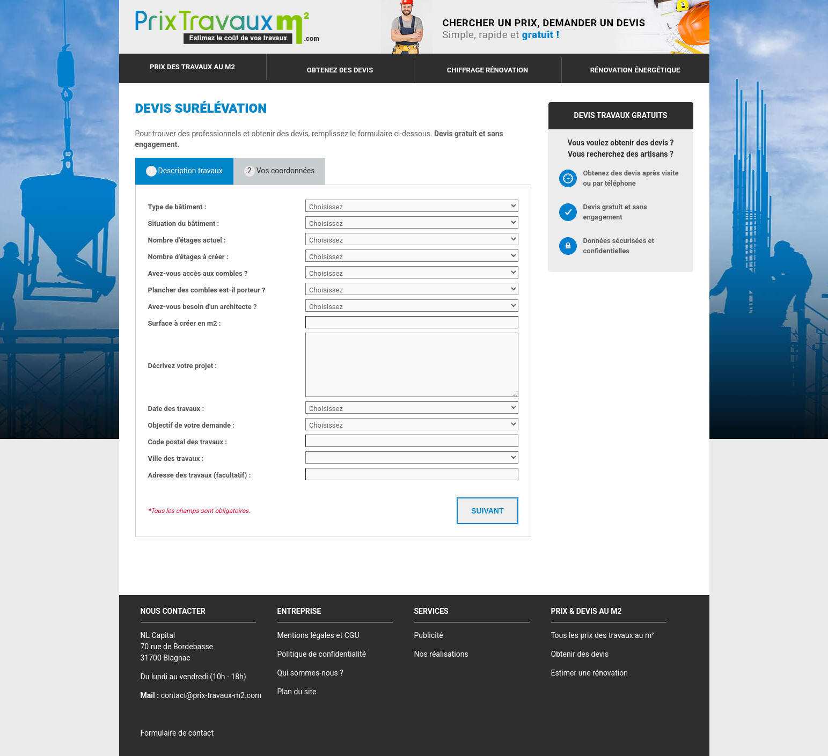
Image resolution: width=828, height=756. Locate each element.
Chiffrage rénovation (488, 70)
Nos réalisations (441, 654)
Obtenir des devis (580, 654)
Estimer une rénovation (589, 673)
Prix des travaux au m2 (192, 67)
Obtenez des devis (340, 70)
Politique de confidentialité (322, 654)
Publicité (428, 635)
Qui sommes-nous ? (310, 673)
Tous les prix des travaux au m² (603, 635)
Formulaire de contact (177, 733)
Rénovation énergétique (635, 70)
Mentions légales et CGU (318, 635)
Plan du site (297, 692)
